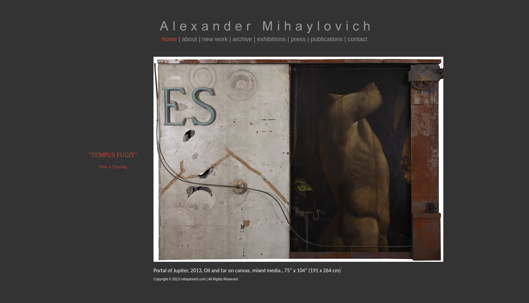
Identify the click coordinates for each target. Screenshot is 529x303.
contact (357, 39)
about (189, 39)
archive (242, 39)
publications (327, 39)
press (298, 39)
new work (215, 39)
